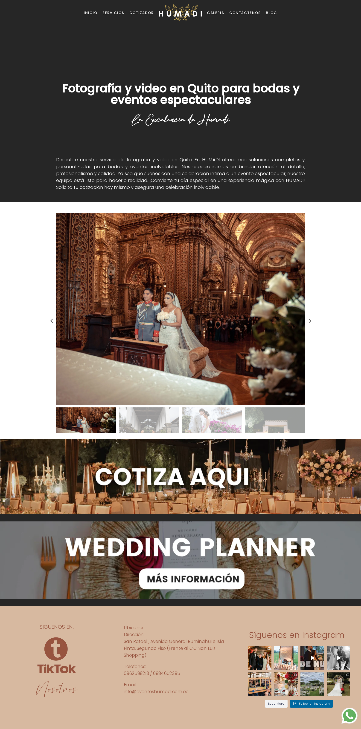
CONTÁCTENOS (245, 12)
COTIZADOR (141, 12)
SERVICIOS (113, 12)
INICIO (90, 12)
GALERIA (215, 12)
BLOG (271, 12)
